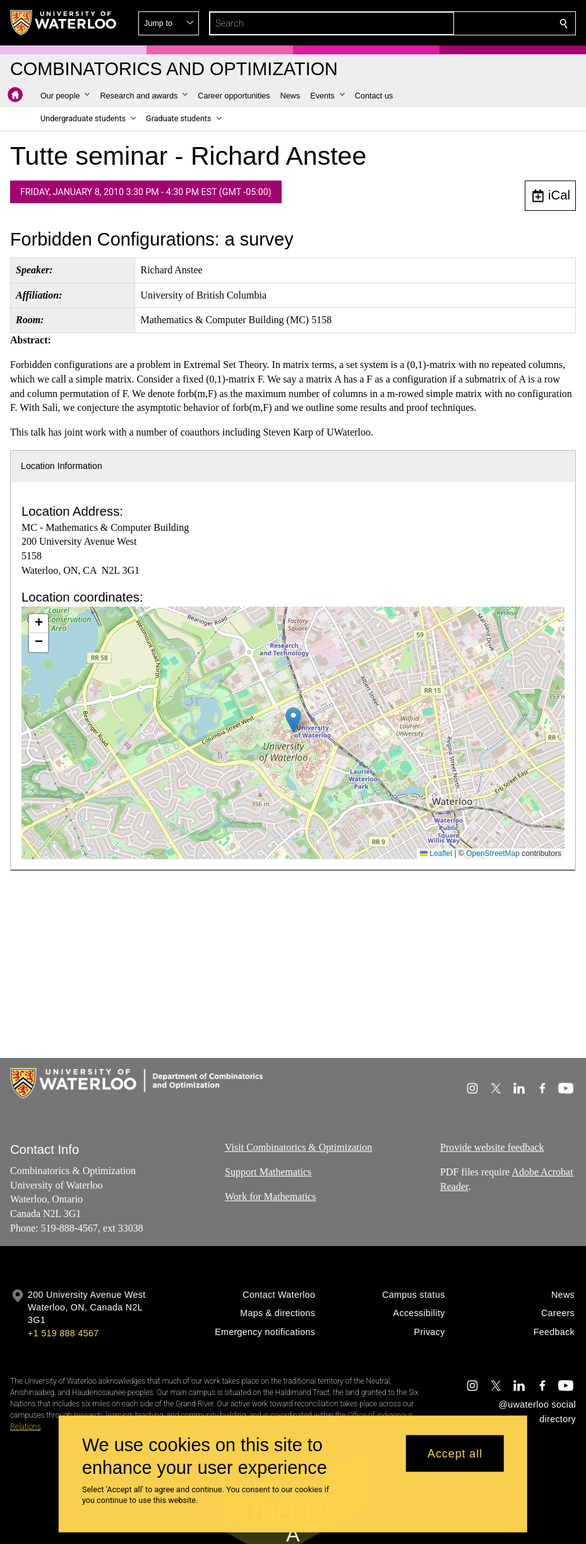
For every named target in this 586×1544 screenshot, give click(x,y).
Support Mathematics (268, 1172)
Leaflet (436, 853)
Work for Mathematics (270, 1196)
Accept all (455, 1453)
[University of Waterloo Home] (63, 22)
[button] (472, 23)
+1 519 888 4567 (63, 1333)
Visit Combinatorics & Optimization (298, 1147)
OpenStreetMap (493, 853)
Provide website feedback (492, 1147)
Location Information (61, 466)
